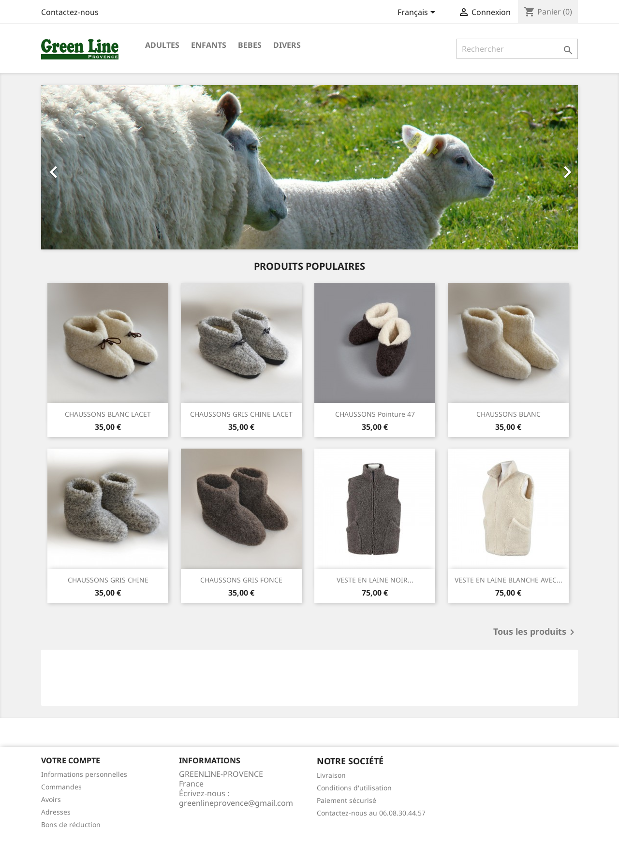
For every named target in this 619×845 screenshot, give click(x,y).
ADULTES (162, 45)
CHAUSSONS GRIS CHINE (108, 579)
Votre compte (70, 760)
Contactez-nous (70, 12)
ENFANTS (208, 45)
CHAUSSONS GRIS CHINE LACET (241, 414)
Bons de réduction (71, 824)
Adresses (56, 811)
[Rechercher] (517, 49)
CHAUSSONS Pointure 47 (375, 414)
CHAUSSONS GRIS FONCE (241, 579)
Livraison (331, 775)
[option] (309, 167)
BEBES (250, 45)
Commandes (61, 786)
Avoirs (51, 799)
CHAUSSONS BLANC (508, 414)
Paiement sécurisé (346, 800)
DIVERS (287, 45)
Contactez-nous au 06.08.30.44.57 (371, 812)
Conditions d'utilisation (354, 787)
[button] (81, 167)
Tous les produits (535, 632)
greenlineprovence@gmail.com (236, 803)
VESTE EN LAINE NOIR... (375, 579)
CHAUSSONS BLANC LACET (108, 414)
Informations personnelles (84, 774)
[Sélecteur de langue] (418, 13)
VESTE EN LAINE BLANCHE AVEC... (508, 579)
